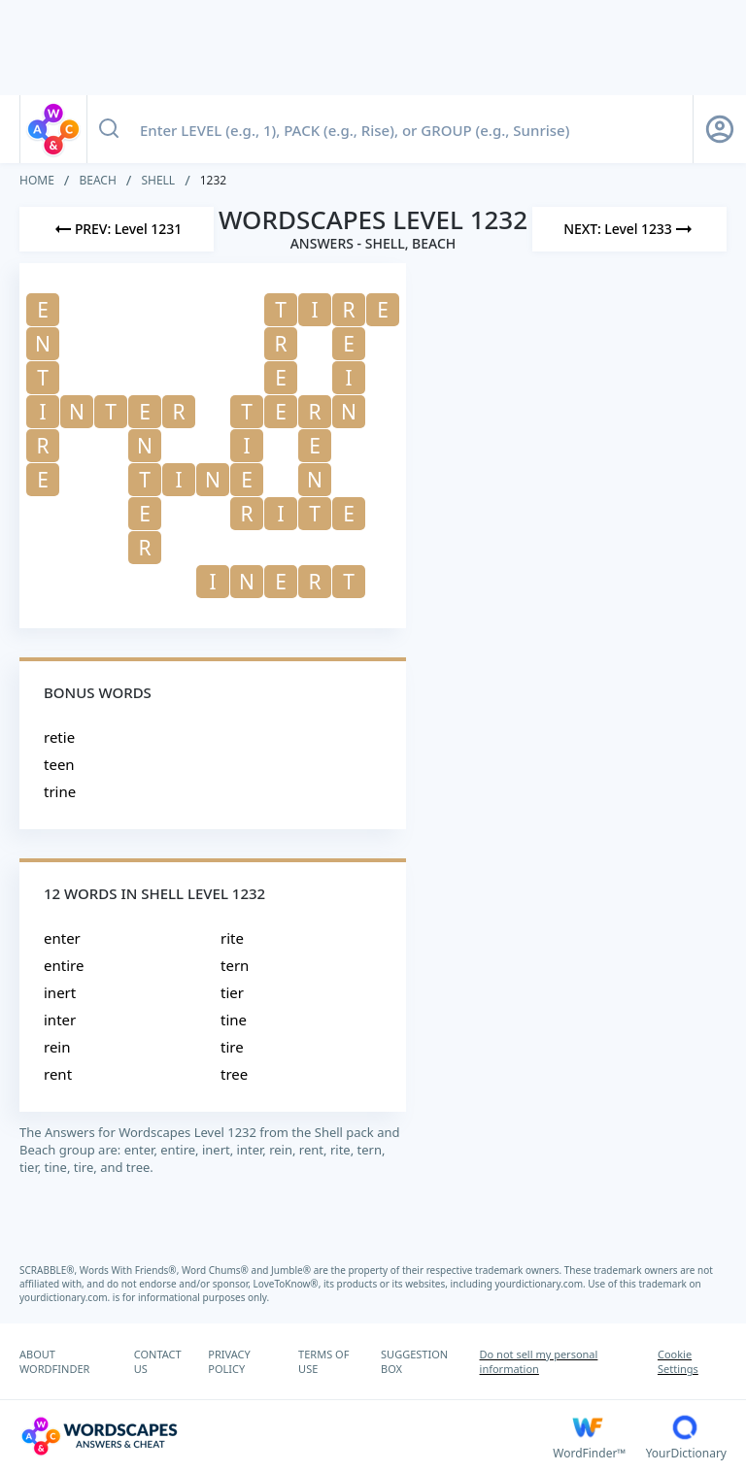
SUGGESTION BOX (414, 1361)
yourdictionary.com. (542, 1283)
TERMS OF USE (323, 1361)
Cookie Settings (678, 1361)
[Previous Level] (116, 229)
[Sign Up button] (719, 129)
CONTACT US (158, 1361)
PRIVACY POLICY (229, 1361)
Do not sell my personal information (539, 1361)
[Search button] (108, 129)
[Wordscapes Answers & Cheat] (286, 1436)
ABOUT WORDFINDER (54, 1361)
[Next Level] (629, 229)
